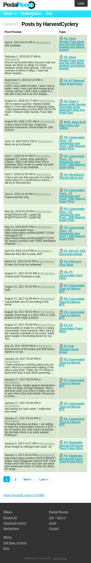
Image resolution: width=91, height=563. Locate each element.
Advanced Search (14, 523)
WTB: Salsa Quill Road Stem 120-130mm (72, 125)
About (52, 523)
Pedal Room (19, 5)
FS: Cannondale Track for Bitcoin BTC (72, 288)
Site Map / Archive (15, 543)
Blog (6, 548)
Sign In (61, 517)
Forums (9, 24)
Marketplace (31, 13)
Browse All (10, 517)
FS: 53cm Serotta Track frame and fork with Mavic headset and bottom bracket (72, 44)
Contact (54, 528)
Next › (27, 479)
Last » (43, 479)
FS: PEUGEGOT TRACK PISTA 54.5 (71, 176)
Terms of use (60, 558)
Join (49, 13)
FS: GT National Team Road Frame (71, 82)
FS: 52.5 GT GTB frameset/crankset (72, 252)
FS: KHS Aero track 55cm (70, 263)
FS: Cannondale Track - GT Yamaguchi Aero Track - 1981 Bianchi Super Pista (72, 143)
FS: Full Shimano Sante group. (69, 349)
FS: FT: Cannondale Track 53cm (70, 275)
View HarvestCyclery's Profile (23, 495)
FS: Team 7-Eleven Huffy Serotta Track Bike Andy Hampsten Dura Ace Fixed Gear (72, 107)
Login (81, 3)
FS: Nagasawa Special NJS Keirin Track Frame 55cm (71, 445)
